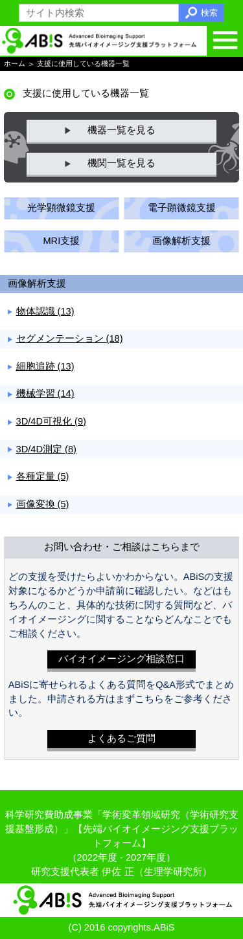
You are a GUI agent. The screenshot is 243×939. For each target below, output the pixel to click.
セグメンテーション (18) (69, 338)
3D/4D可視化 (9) (51, 421)
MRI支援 (61, 241)
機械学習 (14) (45, 393)
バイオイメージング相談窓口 (121, 659)
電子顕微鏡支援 (182, 208)
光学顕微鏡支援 (61, 208)
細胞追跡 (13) (45, 366)
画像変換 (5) (42, 504)
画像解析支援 (181, 241)
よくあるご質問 (121, 738)
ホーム (14, 64)
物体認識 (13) (45, 311)
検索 (209, 12)
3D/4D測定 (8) (46, 449)
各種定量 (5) (42, 476)
